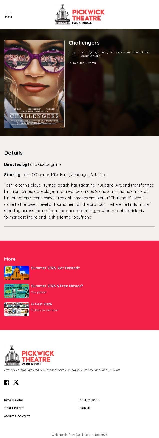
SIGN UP (85, 408)
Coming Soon (90, 400)
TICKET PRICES (14, 408)
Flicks (85, 435)
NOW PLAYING (13, 400)
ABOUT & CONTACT (17, 416)
